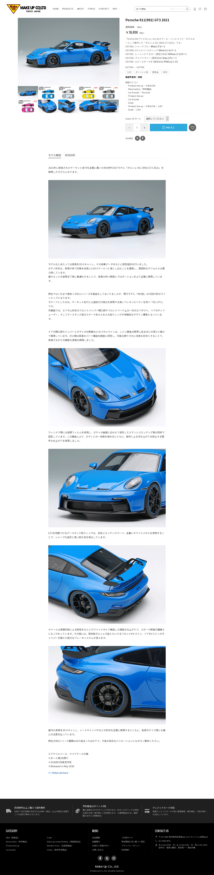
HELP (115, 8)
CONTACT (104, 8)
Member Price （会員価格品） (60, 845)
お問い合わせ (98, 849)
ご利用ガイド (127, 837)
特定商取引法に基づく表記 (133, 841)
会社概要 (96, 837)
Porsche (146, 92)
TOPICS (91, 8)
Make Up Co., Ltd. (107, 867)
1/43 (160, 106)
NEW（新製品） (13, 837)
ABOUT (80, 8)
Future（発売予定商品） (57, 849)
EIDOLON (150, 85)
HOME (56, 8)
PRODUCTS (67, 8)
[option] (68, 52)
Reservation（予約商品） (140, 89)
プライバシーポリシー (131, 845)
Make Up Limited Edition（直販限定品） (64, 841)
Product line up (135, 85)
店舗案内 (96, 841)
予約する (170, 127)
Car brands (133, 92)
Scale (130, 102)
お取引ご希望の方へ (101, 845)
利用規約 (125, 849)
